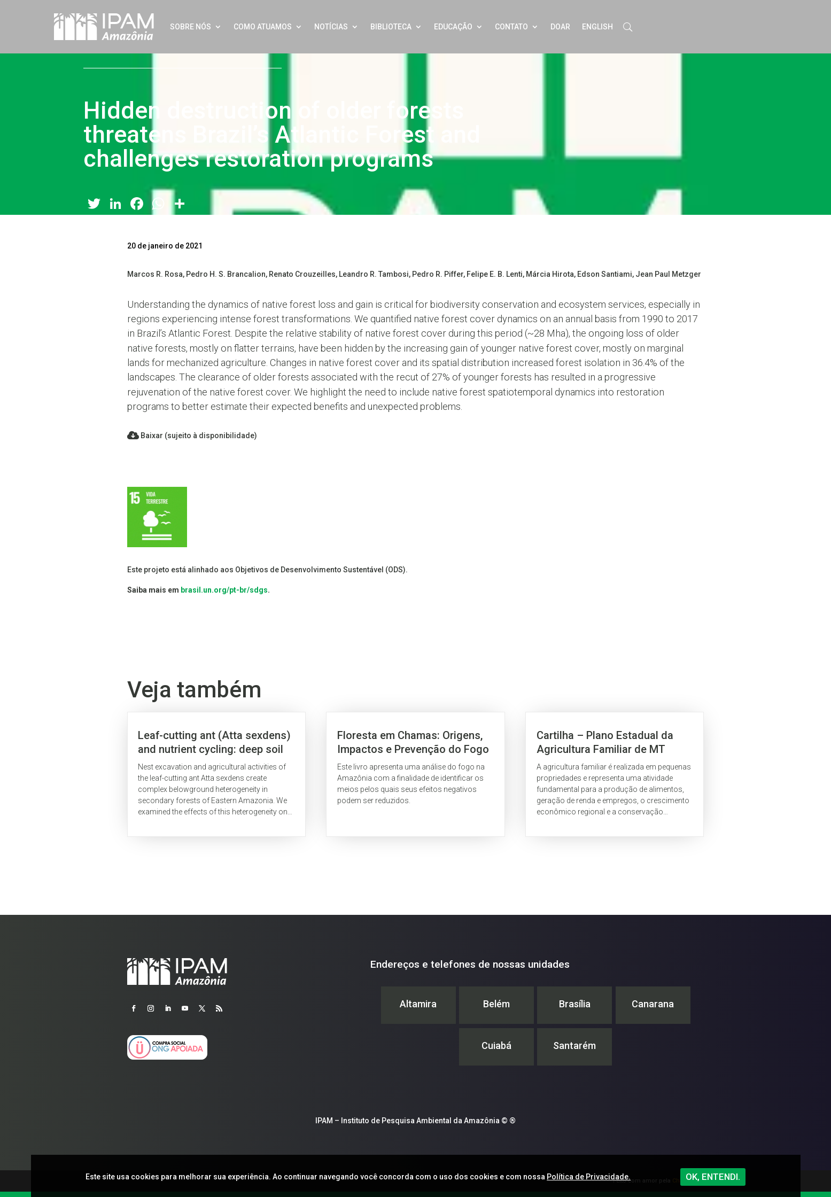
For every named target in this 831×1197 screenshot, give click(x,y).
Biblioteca (390, 26)
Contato (511, 26)
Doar (560, 26)
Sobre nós (190, 26)
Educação (453, 26)
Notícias (331, 26)
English (597, 26)
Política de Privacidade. (589, 1176)
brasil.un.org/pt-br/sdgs (224, 590)
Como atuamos (263, 26)
